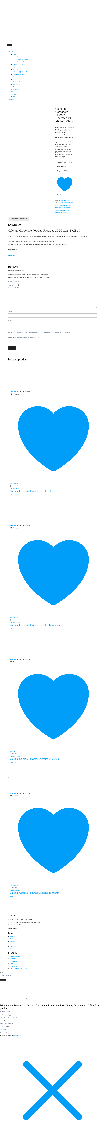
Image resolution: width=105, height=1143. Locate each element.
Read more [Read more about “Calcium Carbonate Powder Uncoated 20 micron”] (13, 391)
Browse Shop (17, 1035)
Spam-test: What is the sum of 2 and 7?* (23, 337)
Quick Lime (16, 89)
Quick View (13, 494)
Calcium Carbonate (18, 64)
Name (10, 311)
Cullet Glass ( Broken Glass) (21, 74)
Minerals (12, 941)
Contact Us (12, 99)
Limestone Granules (22, 59)
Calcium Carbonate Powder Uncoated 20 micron (36, 491)
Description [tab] (14, 219)
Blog (14, 96)
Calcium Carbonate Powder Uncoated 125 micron (36, 624)
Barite (14, 86)
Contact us (3, 1029)
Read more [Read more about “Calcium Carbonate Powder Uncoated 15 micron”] (13, 793)
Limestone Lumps (22, 57)
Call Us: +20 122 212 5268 (8, 1017)
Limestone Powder (22, 62)
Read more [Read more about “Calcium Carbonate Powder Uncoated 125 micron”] (13, 525)
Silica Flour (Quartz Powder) (21, 72)
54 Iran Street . (6, 1011)
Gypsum (15, 67)
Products (11, 91)
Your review (13, 287)
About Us (13, 936)
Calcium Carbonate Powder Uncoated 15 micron (36, 892)
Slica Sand (16, 69)
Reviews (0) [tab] (24, 219)
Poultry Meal (16, 82)
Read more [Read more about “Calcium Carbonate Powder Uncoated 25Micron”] (13, 659)
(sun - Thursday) (6, 1023)
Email (10, 321)
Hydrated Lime (17, 84)
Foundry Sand (14, 961)
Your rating (13, 281)
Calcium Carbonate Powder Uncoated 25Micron (36, 758)
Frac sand (15, 77)
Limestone (13, 944)
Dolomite (15, 79)
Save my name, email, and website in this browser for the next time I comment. (39, 333)
